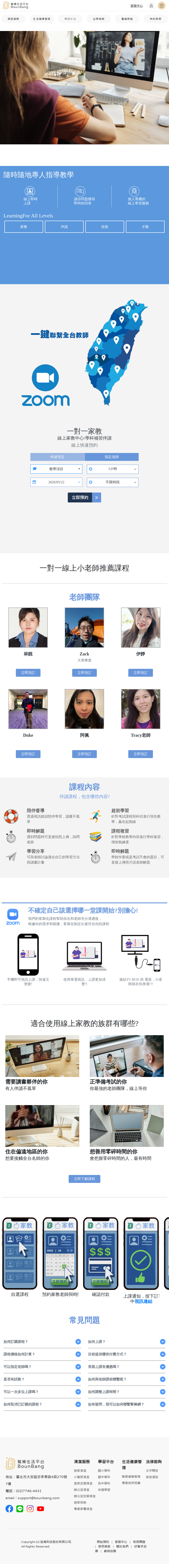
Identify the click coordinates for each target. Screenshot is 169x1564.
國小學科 (104, 1470)
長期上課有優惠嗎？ (104, 1367)
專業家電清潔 (83, 1508)
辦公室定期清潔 (85, 1496)
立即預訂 (28, 673)
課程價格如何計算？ (19, 1354)
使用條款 (104, 1546)
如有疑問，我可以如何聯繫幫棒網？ (116, 1404)
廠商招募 (110, 1551)
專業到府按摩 (131, 1482)
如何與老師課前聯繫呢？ (107, 1379)
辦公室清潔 (81, 1489)
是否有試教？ (14, 1379)
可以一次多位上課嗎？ (21, 1392)
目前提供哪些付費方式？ (107, 1354)
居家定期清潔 (83, 1483)
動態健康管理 (131, 1476)
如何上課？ (97, 1342)
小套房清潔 (81, 1477)
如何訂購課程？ (16, 1342)
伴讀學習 (104, 1489)
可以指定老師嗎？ (18, 1367)
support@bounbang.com (38, 1498)
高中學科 (104, 1483)
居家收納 (80, 1502)
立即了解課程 (84, 1179)
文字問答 (152, 1470)
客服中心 (121, 1541)
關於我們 (122, 1546)
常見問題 (139, 1541)
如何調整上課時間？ (104, 1392)
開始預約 (103, 1541)
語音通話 (152, 1477)
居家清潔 (80, 1470)
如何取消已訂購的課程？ (23, 1404)
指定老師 (112, 457)
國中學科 (104, 1477)
